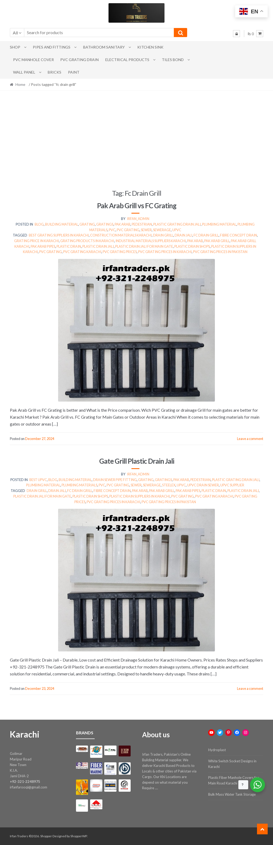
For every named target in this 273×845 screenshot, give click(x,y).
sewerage (162, 230)
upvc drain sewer (203, 485)
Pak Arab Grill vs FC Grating (136, 205)
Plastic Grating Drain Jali (177, 224)
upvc (176, 230)
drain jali (183, 235)
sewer (146, 230)
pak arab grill (217, 241)
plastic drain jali (98, 246)
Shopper (46, 836)
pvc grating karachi (82, 252)
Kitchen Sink (150, 47)
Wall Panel (24, 72)
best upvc (38, 480)
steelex (168, 485)
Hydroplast (217, 750)
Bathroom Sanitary (104, 47)
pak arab (122, 224)
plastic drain (69, 246)
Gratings (104, 224)
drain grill (163, 235)
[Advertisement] (136, 139)
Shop (15, 47)
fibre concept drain (238, 235)
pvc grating (128, 230)
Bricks (54, 72)
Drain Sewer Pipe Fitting (115, 480)
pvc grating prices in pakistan (220, 252)
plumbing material (219, 224)
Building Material (61, 224)
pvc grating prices (120, 252)
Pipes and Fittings (51, 47)
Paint (73, 72)
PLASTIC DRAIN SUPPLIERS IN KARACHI (139, 496)
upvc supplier (232, 485)
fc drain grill (206, 235)
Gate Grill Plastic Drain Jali (136, 461)
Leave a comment (250, 438)
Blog (39, 224)
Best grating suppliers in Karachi (59, 235)
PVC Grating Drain (79, 59)
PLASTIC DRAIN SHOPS (192, 246)
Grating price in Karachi (36, 241)
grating (87, 224)
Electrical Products (127, 59)
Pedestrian (142, 224)
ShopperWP (78, 836)
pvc (112, 230)
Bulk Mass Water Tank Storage (232, 794)
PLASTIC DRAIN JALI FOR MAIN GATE (144, 246)
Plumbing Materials (79, 485)
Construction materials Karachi (121, 235)
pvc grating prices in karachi (165, 252)
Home (20, 84)
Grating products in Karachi (87, 241)
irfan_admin (138, 219)
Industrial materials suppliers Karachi (150, 241)
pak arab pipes (43, 246)
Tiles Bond (173, 59)
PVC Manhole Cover (33, 59)
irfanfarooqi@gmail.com (28, 787)
